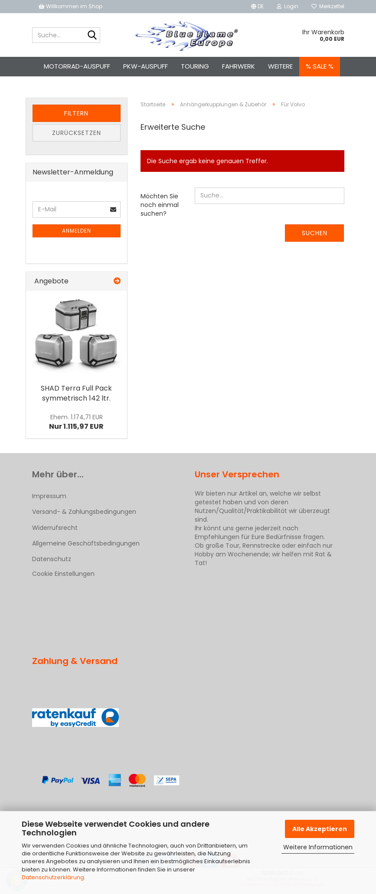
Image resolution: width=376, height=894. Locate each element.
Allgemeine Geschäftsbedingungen (86, 543)
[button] (257, 6)
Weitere (280, 66)
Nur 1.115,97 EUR (76, 422)
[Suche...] (92, 35)
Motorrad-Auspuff (77, 66)
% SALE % (319, 66)
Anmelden (76, 230)
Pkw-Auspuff (145, 66)
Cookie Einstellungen (63, 573)
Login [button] (287, 6)
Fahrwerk (238, 66)
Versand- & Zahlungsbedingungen (84, 511)
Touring (195, 66)
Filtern (76, 113)
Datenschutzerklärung (53, 877)
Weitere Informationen (318, 847)
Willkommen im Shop (70, 6)
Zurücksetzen (76, 132)
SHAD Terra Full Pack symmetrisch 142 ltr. (76, 393)
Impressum (49, 496)
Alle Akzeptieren (319, 829)
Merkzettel (327, 6)
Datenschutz (51, 559)
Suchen (314, 233)
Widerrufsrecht (55, 527)
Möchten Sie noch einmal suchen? (160, 205)
